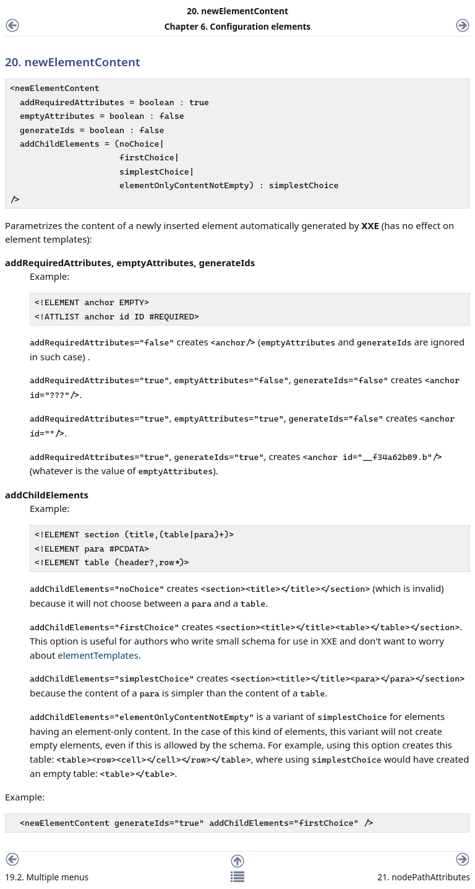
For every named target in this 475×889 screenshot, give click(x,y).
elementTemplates (98, 655)
